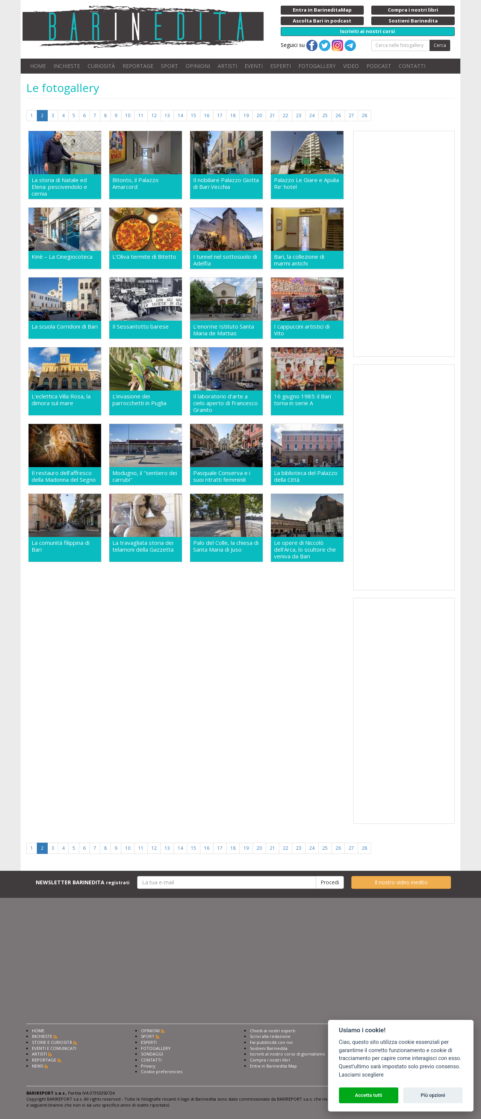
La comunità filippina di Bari (60, 546)
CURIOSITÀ (101, 65)
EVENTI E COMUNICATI (54, 1048)
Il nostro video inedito (401, 882)
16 (206, 115)
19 (246, 115)
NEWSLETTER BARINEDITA (83, 882)
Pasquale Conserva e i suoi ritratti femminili (221, 476)
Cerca (440, 45)
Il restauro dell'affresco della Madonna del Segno (64, 476)
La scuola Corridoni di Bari (65, 326)
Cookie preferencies (161, 1071)
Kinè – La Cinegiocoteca (62, 256)
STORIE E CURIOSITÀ (52, 1042)
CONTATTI (412, 65)
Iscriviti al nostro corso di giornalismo (287, 1054)
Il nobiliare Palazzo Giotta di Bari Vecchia (226, 183)
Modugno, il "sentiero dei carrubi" (144, 476)
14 (180, 115)
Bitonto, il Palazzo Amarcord (135, 183)
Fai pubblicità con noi (271, 1042)
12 (154, 115)
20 (259, 115)
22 (285, 115)
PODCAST (378, 65)
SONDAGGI (152, 1054)
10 (127, 115)
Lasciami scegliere (361, 1075)
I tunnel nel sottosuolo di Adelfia (225, 260)
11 (141, 115)
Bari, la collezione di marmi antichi (299, 260)
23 (298, 115)
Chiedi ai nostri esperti (272, 1030)
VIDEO (351, 65)
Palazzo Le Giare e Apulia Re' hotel (306, 183)
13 (167, 115)
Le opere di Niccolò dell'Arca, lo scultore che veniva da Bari (305, 549)
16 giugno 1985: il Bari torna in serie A (302, 400)
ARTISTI (227, 65)
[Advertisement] (404, 243)
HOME (38, 65)
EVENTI (254, 65)
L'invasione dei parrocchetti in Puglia (139, 400)
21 (272, 115)
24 (312, 115)
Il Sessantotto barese (140, 326)
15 (193, 115)
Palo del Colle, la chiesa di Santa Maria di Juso (226, 546)
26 (338, 115)
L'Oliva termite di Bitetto (144, 256)
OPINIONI (198, 65)
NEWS (37, 1066)
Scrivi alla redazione (270, 1036)
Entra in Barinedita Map (273, 1066)
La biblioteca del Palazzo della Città (305, 476)
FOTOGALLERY (317, 65)
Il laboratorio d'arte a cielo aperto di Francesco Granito (225, 403)
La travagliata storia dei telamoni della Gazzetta (143, 546)
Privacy (148, 1066)
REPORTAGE (138, 65)
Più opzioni (432, 1095)
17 (219, 115)
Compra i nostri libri (270, 1060)
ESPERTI (280, 65)
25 (325, 115)
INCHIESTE (66, 65)
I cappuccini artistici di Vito (302, 329)
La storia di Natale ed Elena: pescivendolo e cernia (59, 186)
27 (351, 115)
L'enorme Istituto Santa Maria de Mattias (223, 329)
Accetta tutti (368, 1095)
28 (364, 115)
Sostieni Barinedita (268, 1048)
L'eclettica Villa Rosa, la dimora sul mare (61, 400)
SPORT (169, 65)
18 (233, 115)
